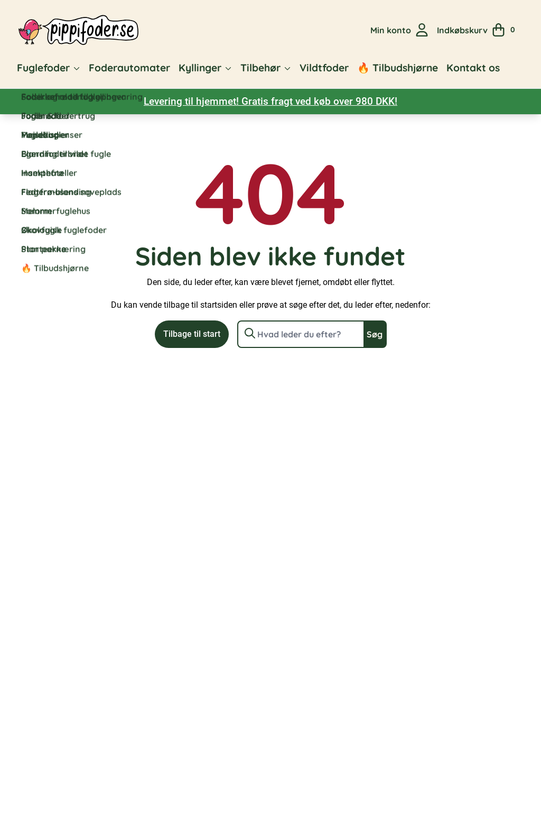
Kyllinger (200, 67)
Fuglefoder (43, 67)
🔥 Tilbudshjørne (397, 67)
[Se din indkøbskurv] (479, 30)
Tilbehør (260, 67)
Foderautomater (129, 67)
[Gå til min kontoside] (399, 30)
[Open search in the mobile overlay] (355, 30)
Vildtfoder (324, 67)
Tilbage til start (191, 334)
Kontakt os (473, 67)
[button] (76, 68)
